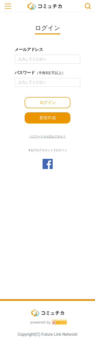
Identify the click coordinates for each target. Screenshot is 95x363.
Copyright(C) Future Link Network (47, 334)
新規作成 (48, 117)
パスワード (40, 72)
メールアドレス (29, 49)
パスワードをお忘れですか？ (47, 136)
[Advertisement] (47, 245)
